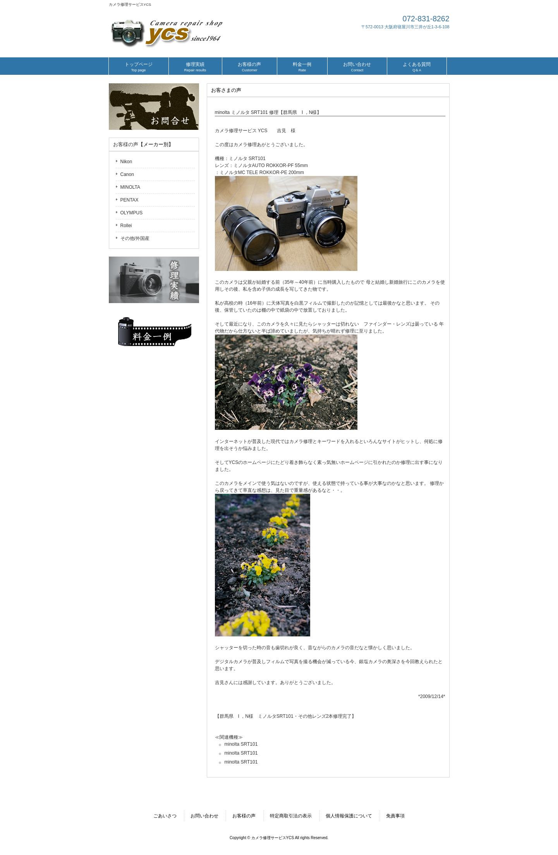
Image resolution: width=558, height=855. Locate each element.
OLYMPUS (131, 212)
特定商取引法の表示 (291, 816)
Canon (127, 174)
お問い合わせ (204, 816)
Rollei (126, 225)
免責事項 (395, 816)
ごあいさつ (165, 816)
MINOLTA (130, 187)
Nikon (126, 161)
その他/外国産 (134, 238)
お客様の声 (125, 144)
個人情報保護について (349, 816)
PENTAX (129, 200)
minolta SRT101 (241, 744)
